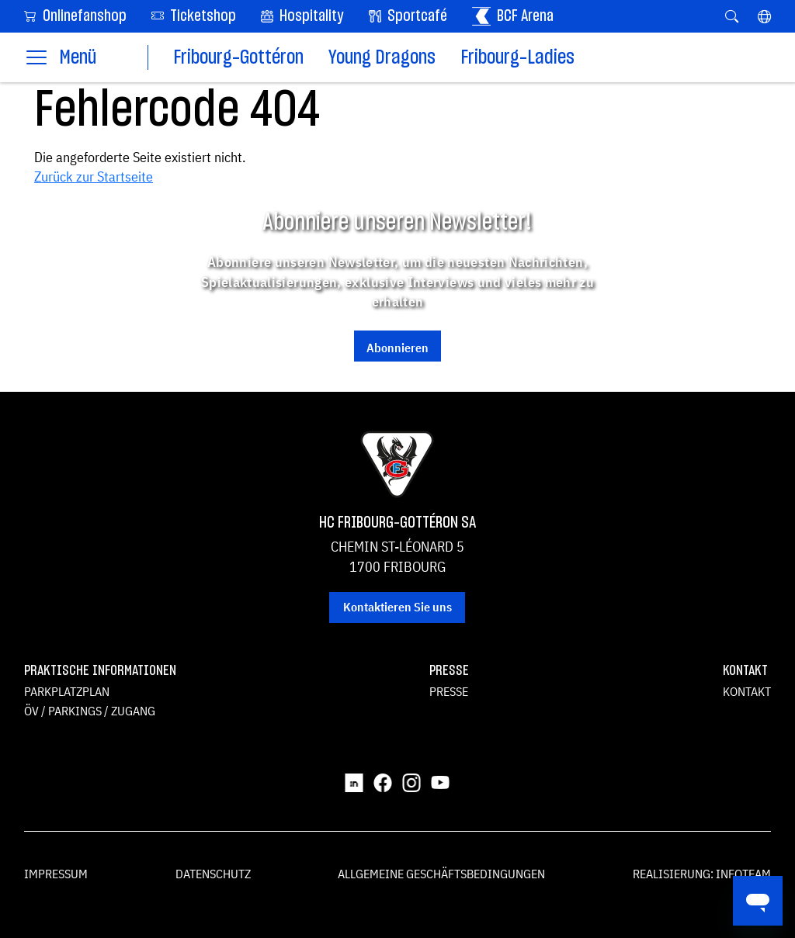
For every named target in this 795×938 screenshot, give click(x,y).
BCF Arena (513, 16)
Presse (448, 691)
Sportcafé (408, 16)
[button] (764, 16)
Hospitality (302, 16)
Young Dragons (382, 57)
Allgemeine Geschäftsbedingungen (441, 873)
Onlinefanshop (75, 15)
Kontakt (747, 691)
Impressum (56, 873)
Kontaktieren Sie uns (397, 606)
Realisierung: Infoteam (702, 873)
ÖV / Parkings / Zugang (89, 710)
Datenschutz (213, 873)
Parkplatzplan (66, 691)
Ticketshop (193, 15)
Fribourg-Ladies (517, 57)
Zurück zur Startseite (93, 176)
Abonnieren (397, 347)
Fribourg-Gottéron (238, 57)
